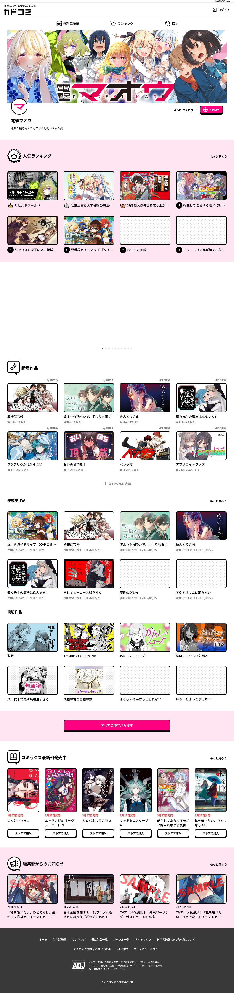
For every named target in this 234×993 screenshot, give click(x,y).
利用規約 (122, 949)
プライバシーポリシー (147, 949)
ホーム (43, 939)
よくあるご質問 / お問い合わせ (92, 949)
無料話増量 (59, 939)
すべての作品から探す (117, 725)
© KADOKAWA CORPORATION (117, 982)
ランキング (79, 939)
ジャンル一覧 (121, 939)
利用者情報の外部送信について (176, 939)
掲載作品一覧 (99, 939)
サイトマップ (143, 939)
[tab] (102, 348)
